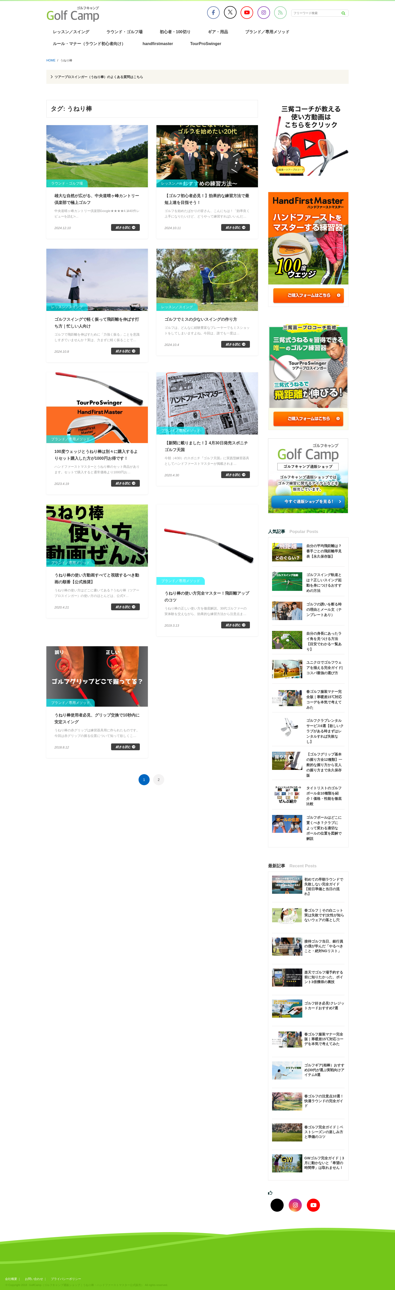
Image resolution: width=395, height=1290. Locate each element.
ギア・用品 (218, 32)
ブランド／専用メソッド (267, 32)
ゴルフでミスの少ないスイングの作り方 (205, 320)
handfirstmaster (158, 44)
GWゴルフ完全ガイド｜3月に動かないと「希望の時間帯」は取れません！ (324, 1163)
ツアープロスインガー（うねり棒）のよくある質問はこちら (110, 77)
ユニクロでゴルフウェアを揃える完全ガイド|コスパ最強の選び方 (324, 667)
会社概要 (11, 1279)
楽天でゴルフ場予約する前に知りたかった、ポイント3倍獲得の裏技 (323, 977)
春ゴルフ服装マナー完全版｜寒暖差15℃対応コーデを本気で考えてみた (323, 1039)
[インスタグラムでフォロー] (295, 1205)
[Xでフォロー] (277, 1205)
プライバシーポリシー (70, 1279)
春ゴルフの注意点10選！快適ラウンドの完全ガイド (324, 1101)
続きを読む (123, 229)
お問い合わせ (36, 1279)
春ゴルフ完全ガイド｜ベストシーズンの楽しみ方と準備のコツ (323, 1132)
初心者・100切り (175, 32)
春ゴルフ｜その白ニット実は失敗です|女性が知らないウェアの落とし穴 (324, 915)
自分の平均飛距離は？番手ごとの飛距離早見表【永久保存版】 (324, 551)
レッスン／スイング (71, 32)
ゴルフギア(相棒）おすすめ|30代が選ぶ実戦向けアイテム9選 (324, 1070)
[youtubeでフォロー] (313, 1205)
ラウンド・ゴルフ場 (124, 32)
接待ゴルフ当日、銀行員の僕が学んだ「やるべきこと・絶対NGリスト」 (323, 946)
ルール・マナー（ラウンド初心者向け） (89, 44)
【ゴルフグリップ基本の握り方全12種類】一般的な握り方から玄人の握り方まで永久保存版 (324, 764)
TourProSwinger (205, 44)
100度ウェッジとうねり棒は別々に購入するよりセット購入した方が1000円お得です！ (96, 462)
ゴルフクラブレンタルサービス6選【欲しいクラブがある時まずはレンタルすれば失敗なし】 (325, 731)
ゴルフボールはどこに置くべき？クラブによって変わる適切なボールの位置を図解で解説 (324, 828)
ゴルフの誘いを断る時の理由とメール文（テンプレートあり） (324, 609)
